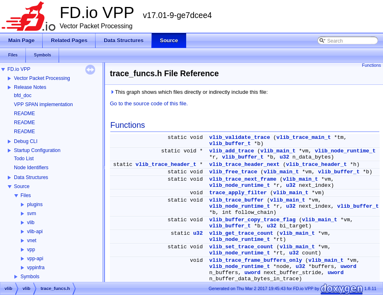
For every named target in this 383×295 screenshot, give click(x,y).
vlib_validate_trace (239, 137)
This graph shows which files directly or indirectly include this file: (189, 92)
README (24, 113)
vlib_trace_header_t (166, 164)
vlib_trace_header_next (244, 164)
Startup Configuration (37, 150)
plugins (35, 204)
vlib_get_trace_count (241, 233)
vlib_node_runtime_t (345, 151)
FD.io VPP (18, 69)
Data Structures (31, 177)
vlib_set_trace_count (241, 247)
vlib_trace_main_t (303, 137)
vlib (30, 222)
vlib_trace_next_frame (242, 179)
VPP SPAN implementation (43, 104)
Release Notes (30, 87)
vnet (31, 240)
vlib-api (35, 231)
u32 (284, 157)
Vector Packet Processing (42, 78)
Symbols (30, 276)
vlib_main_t (278, 151)
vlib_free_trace (233, 172)
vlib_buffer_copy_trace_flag (252, 220)
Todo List (24, 158)
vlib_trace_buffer (236, 200)
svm (31, 213)
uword (348, 266)
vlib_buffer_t (230, 144)
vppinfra (36, 267)
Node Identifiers (31, 167)
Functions (371, 65)
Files (26, 195)
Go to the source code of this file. (149, 103)
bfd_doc (23, 95)
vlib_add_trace (231, 151)
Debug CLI (25, 141)
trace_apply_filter (238, 193)
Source (22, 186)
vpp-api (35, 258)
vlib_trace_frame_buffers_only (255, 260)
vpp (31, 249)
